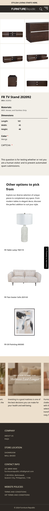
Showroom (10, 452)
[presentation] (21, 153)
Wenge (4, 139)
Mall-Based (10, 455)
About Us (9, 436)
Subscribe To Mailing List (46, 258)
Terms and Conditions (15, 492)
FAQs (7, 439)
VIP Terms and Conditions (17, 495)
